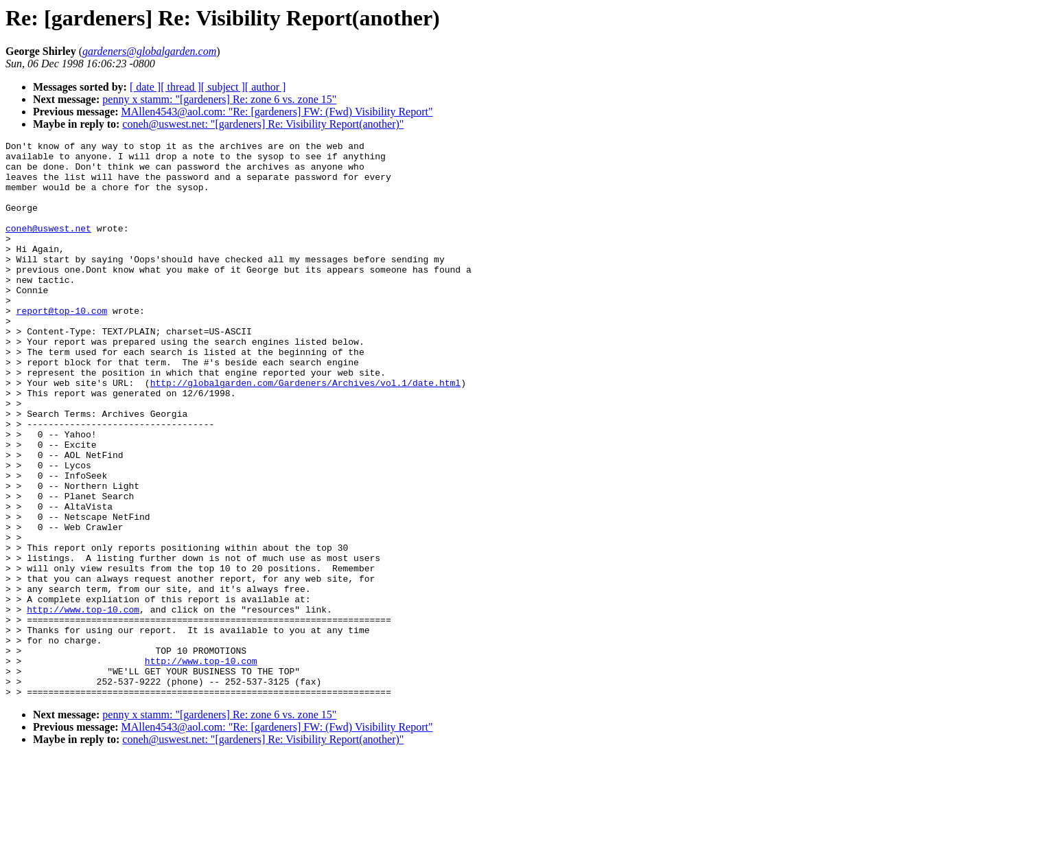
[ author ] (265, 87)
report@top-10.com (62, 345)
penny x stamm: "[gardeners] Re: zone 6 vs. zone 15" (219, 99)
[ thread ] (181, 87)
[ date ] (145, 87)
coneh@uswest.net (48, 246)
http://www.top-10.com (83, 704)
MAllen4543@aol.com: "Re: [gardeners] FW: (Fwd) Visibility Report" (277, 111)
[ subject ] (223, 87)
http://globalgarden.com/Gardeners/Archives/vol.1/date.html (305, 432)
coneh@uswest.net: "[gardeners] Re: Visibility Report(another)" (263, 124)
